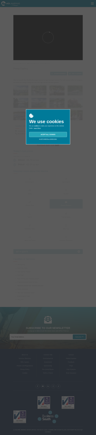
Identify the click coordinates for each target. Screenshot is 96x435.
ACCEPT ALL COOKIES (48, 134)
